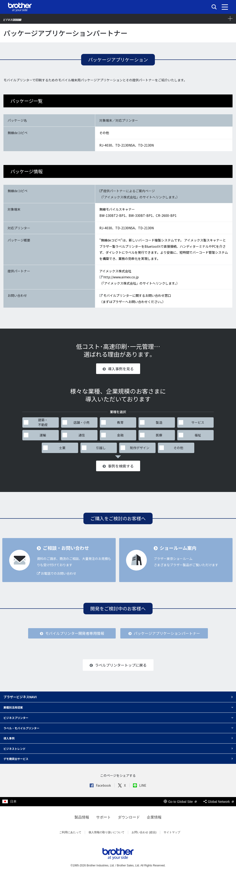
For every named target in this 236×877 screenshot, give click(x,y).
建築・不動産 (43, 422)
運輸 (43, 435)
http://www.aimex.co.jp (119, 277)
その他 (178, 447)
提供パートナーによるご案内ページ (127, 190)
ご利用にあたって (70, 832)
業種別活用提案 (13, 707)
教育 (120, 422)
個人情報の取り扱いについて (106, 832)
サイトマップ (172, 832)
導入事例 (9, 738)
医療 (159, 435)
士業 (62, 447)
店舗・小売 (82, 422)
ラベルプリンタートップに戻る (118, 665)
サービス (197, 422)
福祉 (198, 435)
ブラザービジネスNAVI (20, 697)
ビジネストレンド (14, 748)
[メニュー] (224, 7)
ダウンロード (129, 817)
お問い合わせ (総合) (144, 832)
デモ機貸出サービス (15, 759)
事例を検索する (118, 466)
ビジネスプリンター (15, 718)
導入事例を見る (118, 368)
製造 (159, 422)
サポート (103, 817)
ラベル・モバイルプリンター (21, 728)
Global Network (219, 801)
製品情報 (81, 817)
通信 (81, 435)
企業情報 (154, 817)
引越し (101, 447)
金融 (120, 435)
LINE (139, 785)
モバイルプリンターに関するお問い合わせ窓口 (135, 295)
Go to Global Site (180, 801)
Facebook (100, 785)
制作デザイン (139, 447)
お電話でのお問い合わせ (56, 573)
